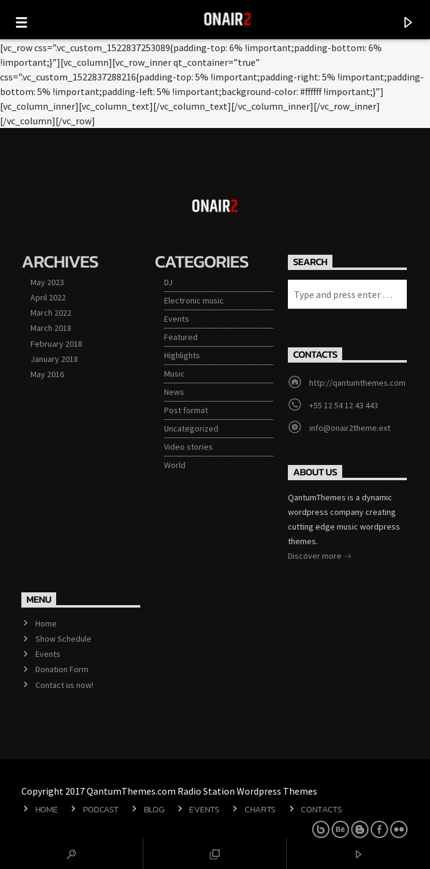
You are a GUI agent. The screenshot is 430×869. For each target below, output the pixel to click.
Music (174, 373)
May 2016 (47, 374)
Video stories (188, 446)
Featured (181, 337)
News (174, 391)
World (174, 464)
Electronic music (194, 300)
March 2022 (50, 312)
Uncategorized (191, 428)
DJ (168, 282)
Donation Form (61, 669)
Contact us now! (64, 684)
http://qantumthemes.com (357, 382)
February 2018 (56, 343)
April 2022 (48, 297)
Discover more (320, 557)
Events (176, 318)
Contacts (321, 809)
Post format (186, 410)
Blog (154, 809)
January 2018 (54, 358)
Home (46, 623)
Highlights (182, 355)
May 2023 (47, 282)
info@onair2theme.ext (349, 427)
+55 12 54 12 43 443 (343, 405)
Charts (260, 809)
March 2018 (50, 327)
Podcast (101, 809)
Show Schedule (63, 638)
